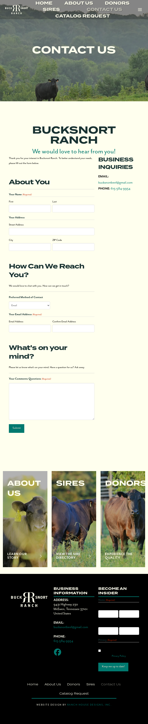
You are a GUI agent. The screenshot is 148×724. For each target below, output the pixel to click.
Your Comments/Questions (30, 379)
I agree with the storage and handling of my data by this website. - (115, 651)
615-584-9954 (120, 188)
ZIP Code (57, 240)
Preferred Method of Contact (26, 297)
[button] (139, 9)
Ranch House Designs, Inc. (89, 704)
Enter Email (104, 624)
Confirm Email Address (64, 321)
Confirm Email (126, 624)
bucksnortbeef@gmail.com (115, 183)
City (11, 240)
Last (54, 201)
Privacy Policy (119, 656)
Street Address (16, 224)
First (11, 201)
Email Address (16, 321)
